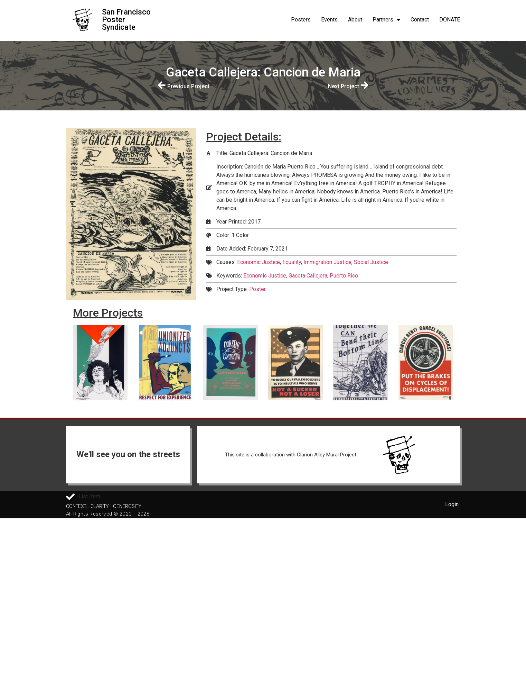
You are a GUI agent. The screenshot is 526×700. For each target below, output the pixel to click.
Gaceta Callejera (308, 275)
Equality (291, 262)
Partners (386, 19)
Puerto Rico (344, 275)
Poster (257, 289)
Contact (420, 19)
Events (329, 19)
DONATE (449, 19)
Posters (301, 19)
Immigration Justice (327, 262)
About (355, 19)
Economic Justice (258, 262)
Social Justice (371, 262)
